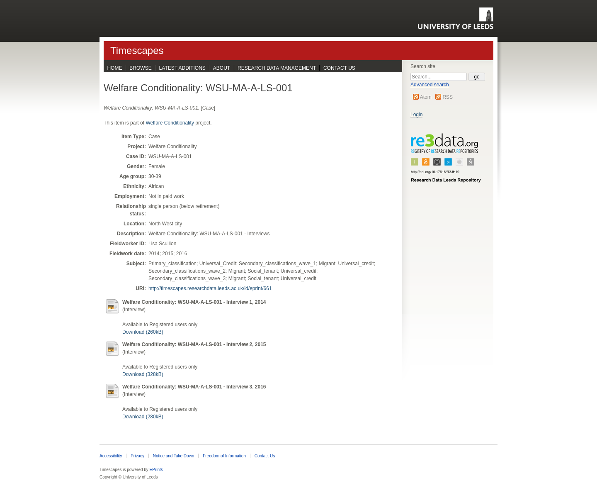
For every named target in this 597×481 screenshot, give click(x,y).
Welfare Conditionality (170, 123)
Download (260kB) (142, 332)
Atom (426, 97)
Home (114, 68)
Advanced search (429, 85)
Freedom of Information (224, 456)
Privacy (137, 456)
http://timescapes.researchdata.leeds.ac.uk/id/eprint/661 (210, 288)
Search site (422, 66)
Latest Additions (182, 68)
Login (416, 114)
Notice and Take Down (173, 456)
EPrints (156, 469)
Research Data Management (277, 68)
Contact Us (339, 68)
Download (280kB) (142, 417)
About (221, 68)
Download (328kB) (142, 374)
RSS (447, 97)
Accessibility (111, 456)
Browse (140, 68)
